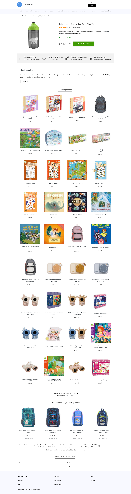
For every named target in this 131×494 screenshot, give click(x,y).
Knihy (32, 15)
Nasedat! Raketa (77, 214)
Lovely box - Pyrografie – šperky (100, 380)
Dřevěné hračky (63, 11)
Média (28, 15)
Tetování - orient (30, 183)
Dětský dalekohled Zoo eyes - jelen (77, 380)
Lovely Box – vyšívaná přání (100, 313)
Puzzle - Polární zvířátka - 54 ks (53, 150)
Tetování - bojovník (54, 183)
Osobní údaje (58, 484)
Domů (20, 11)
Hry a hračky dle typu (32, 11)
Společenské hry (106, 11)
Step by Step (80, 450)
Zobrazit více (25, 81)
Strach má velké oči (54, 247)
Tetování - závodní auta (100, 183)
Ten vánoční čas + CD (101, 214)
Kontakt (93, 480)
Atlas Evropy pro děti (77, 183)
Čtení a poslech (48, 11)
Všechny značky (23, 476)
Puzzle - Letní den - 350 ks (77, 150)
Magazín (56, 476)
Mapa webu (57, 480)
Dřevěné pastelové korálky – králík (54, 346)
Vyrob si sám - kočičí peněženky (77, 117)
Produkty (24, 15)
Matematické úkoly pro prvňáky (100, 247)
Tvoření (93, 11)
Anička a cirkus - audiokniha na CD (30, 150)
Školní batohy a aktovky (79, 11)
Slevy (19, 484)
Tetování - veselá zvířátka (30, 214)
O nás (92, 476)
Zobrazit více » (77, 33)
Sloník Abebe (53, 214)
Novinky (20, 480)
